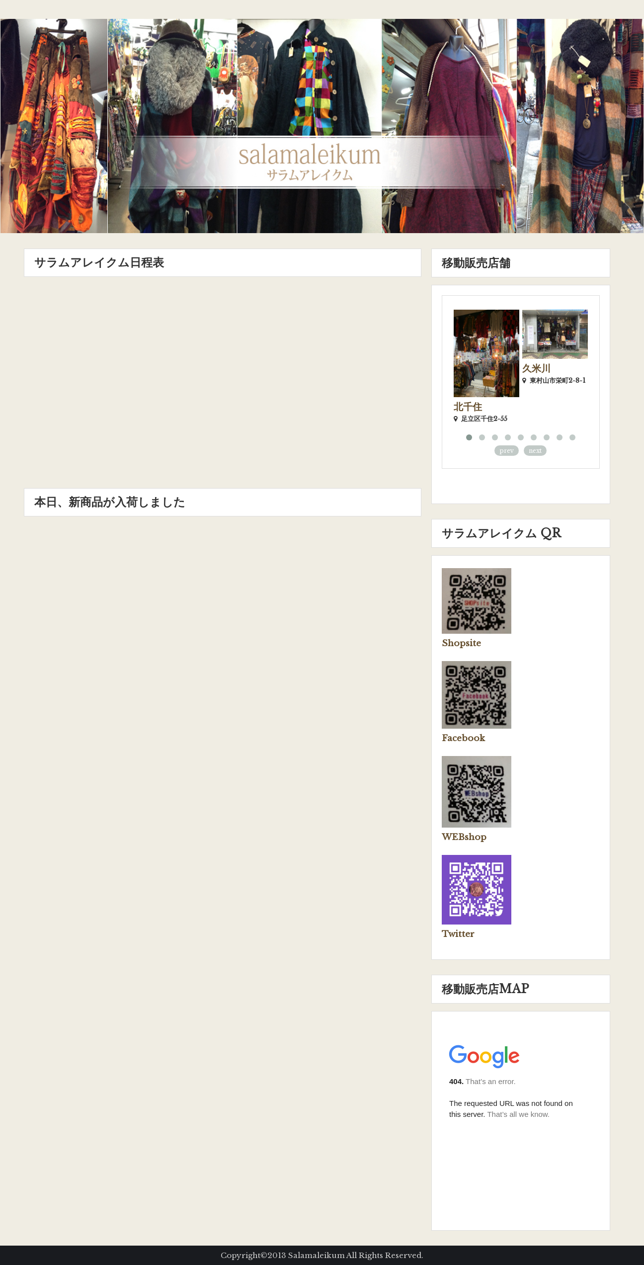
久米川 (536, 368)
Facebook (463, 738)
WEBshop (464, 837)
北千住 (468, 407)
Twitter (458, 934)
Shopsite (461, 643)
